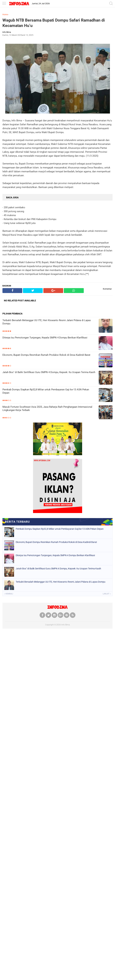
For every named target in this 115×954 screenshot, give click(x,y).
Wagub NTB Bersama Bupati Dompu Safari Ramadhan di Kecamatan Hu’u (53, 23)
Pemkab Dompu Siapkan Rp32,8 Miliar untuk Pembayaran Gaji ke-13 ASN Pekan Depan (45, 391)
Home (5, 14)
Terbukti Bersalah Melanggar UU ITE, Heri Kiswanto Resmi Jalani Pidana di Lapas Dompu (46, 322)
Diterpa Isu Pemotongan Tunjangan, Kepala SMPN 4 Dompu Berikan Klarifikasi (44, 337)
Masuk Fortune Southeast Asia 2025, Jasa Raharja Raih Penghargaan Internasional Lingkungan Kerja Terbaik (47, 408)
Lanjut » (107, 594)
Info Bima (65, 625)
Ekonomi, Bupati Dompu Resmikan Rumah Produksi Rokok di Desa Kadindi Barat (46, 354)
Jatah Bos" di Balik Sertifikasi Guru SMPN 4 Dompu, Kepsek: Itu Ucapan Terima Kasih (48, 372)
